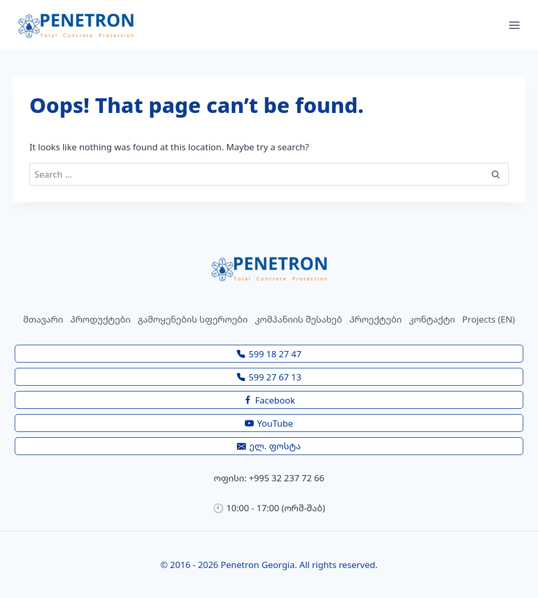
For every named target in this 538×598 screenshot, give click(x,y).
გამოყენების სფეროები (192, 319)
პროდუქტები (100, 319)
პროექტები (375, 319)
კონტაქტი (432, 319)
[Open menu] (514, 25)
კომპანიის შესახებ (298, 319)
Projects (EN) (488, 319)
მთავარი (43, 319)
